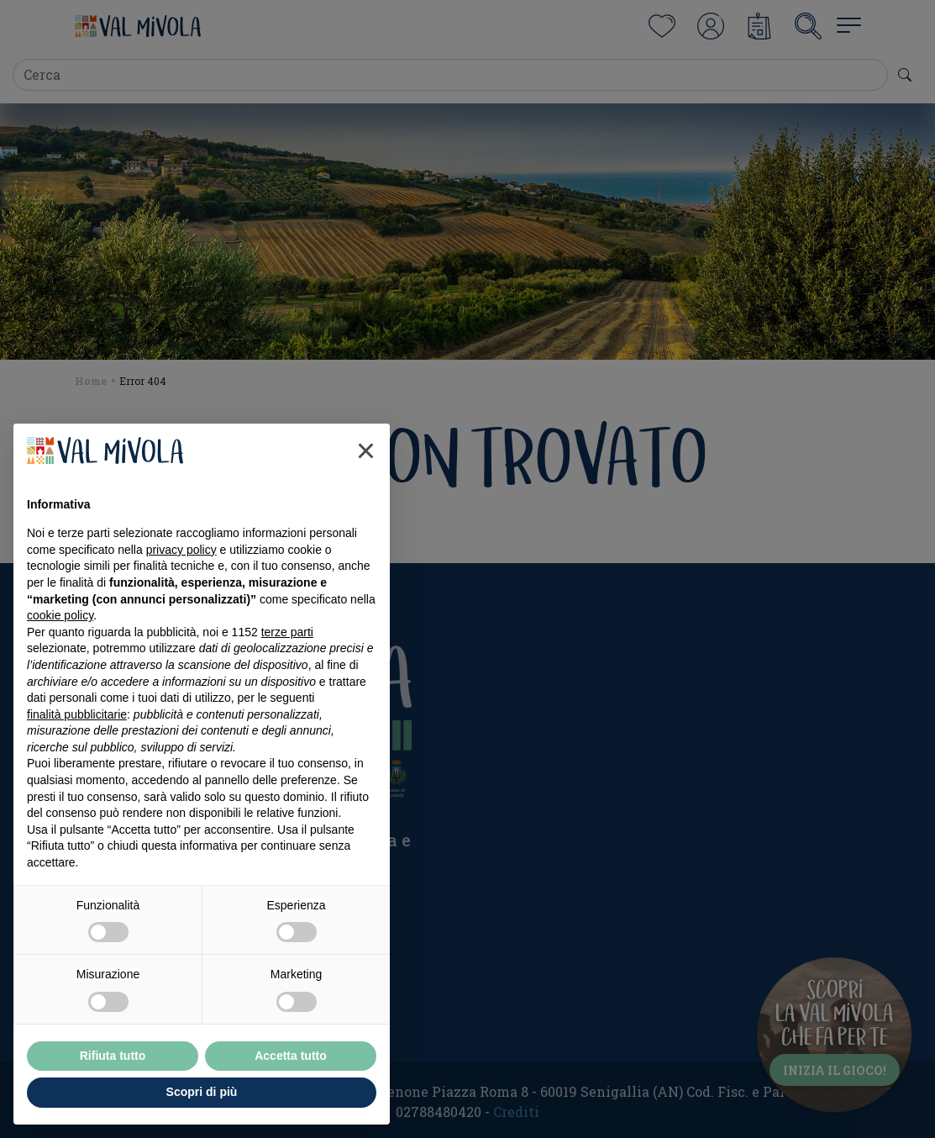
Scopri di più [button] (202, 1091)
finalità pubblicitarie (77, 714)
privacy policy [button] (181, 549)
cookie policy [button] (60, 615)
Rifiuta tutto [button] (113, 1055)
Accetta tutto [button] (291, 1055)
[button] (365, 450)
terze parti (287, 632)
